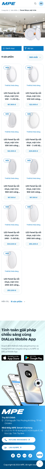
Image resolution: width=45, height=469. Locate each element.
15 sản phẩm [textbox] (16, 301)
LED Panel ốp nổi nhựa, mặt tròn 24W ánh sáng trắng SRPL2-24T (12, 282)
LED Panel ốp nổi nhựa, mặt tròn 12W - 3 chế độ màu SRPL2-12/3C (11, 96)
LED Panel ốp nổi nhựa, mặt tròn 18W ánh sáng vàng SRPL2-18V (33, 189)
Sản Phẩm (14, 10)
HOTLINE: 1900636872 (17, 440)
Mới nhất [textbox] (33, 57)
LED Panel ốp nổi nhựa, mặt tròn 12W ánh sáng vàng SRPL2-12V (33, 96)
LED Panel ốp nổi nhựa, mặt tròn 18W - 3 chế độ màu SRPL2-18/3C (33, 142)
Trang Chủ (4, 10)
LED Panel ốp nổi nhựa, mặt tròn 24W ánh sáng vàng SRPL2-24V (33, 235)
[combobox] (35, 57)
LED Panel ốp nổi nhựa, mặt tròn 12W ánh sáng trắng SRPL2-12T (11, 142)
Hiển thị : (5, 301)
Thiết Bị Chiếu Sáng (11, 85)
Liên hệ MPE (13, 447)
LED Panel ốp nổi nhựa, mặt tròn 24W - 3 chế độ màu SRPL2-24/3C (11, 235)
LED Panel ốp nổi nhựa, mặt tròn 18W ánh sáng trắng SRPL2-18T (11, 189)
